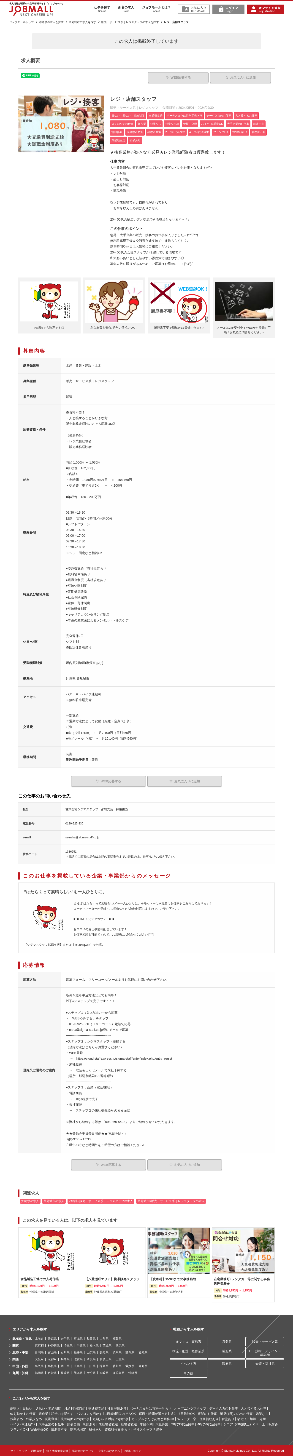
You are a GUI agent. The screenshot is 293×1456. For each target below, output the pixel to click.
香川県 (117, 1365)
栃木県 (94, 1345)
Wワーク (183, 1418)
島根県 (52, 1365)
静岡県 (129, 1351)
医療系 (227, 1363)
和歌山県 (105, 1358)
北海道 (39, 1338)
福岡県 (39, 1372)
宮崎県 (104, 1372)
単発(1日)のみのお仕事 (236, 1413)
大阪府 (39, 1358)
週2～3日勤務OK (183, 1413)
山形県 (104, 1338)
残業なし (262, 1413)
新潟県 (39, 1351)
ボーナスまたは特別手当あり (150, 1408)
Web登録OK (39, 1429)
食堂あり (228, 1418)
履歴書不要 (59, 1429)
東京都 (39, 1345)
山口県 (91, 1365)
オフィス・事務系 (188, 1341)
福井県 (78, 1351)
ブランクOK (18, 1429)
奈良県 (91, 1358)
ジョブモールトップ (21, 22)
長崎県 (65, 1372)
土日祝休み (270, 1423)
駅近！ (242, 1418)
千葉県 (81, 1345)
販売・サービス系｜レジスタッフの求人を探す (130, 22)
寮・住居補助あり (206, 1418)
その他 (188, 1372)
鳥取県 (39, 1365)
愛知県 (142, 1351)
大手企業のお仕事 (51, 1423)
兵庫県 (65, 1358)
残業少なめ (34, 1418)
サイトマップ (19, 1450)
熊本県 (78, 1372)
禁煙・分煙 (258, 1418)
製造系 (227, 1350)
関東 (15, 1345)
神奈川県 (54, 1345)
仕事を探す (102, 9)
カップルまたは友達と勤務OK (152, 1418)
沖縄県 (132, 1372)
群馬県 (120, 1345)
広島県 (78, 1365)
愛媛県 (129, 1365)
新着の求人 (126, 9)
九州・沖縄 (20, 1372)
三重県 (120, 1358)
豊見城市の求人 (53, 1200)
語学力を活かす (62, 1413)
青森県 (52, 1338)
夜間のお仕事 (207, 1413)
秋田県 (91, 1338)
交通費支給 (96, 1408)
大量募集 (161, 1423)
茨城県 (107, 1345)
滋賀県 (78, 1358)
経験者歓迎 (129, 1423)
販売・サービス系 (265, 1341)
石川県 (65, 1351)
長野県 (104, 1351)
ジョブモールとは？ (156, 9)
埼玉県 (68, 1345)
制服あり (89, 1423)
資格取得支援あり (117, 1429)
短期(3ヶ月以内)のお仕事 (110, 1418)
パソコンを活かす (89, 1413)
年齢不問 (146, 1423)
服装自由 (73, 1423)
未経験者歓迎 (108, 1423)
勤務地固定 (78, 1429)
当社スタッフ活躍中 (147, 1429)
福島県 (117, 1338)
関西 (15, 1359)
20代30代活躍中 (182, 1423)
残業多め (16, 1418)
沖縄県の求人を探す (51, 22)
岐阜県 (117, 1351)
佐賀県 (52, 1372)
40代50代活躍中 (208, 1423)
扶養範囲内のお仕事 (75, 1418)
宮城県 (78, 1338)
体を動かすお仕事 (23, 1413)
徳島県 (104, 1365)
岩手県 (65, 1338)
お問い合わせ (132, 1450)
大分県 (91, 1372)
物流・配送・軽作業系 (188, 1350)
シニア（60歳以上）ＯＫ (241, 1423)
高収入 (15, 1408)
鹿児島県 (119, 1372)
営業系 (227, 1341)
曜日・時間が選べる (153, 1413)
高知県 (142, 1365)
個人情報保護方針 (57, 1450)
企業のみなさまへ (109, 1450)
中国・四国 (20, 1366)
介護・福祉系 (265, 1363)
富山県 (52, 1351)
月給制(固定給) (74, 1408)
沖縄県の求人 (30, 1200)
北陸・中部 (20, 1352)
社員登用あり (117, 1408)
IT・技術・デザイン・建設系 (265, 1352)
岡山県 (65, 1365)
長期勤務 (51, 1418)
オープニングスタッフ (190, 1408)
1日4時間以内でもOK (120, 1413)
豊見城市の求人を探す (82, 22)
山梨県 (91, 1351)
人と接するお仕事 (253, 1408)
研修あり (95, 1429)
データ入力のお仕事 (223, 1408)
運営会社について (83, 1450)
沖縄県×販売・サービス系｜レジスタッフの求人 (101, 1200)
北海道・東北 (22, 1338)
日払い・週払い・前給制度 (42, 1408)
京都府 (52, 1358)
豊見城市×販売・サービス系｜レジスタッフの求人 (171, 1200)
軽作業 (43, 1413)
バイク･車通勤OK (22, 1423)
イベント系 (188, 1363)
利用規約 (36, 1450)
